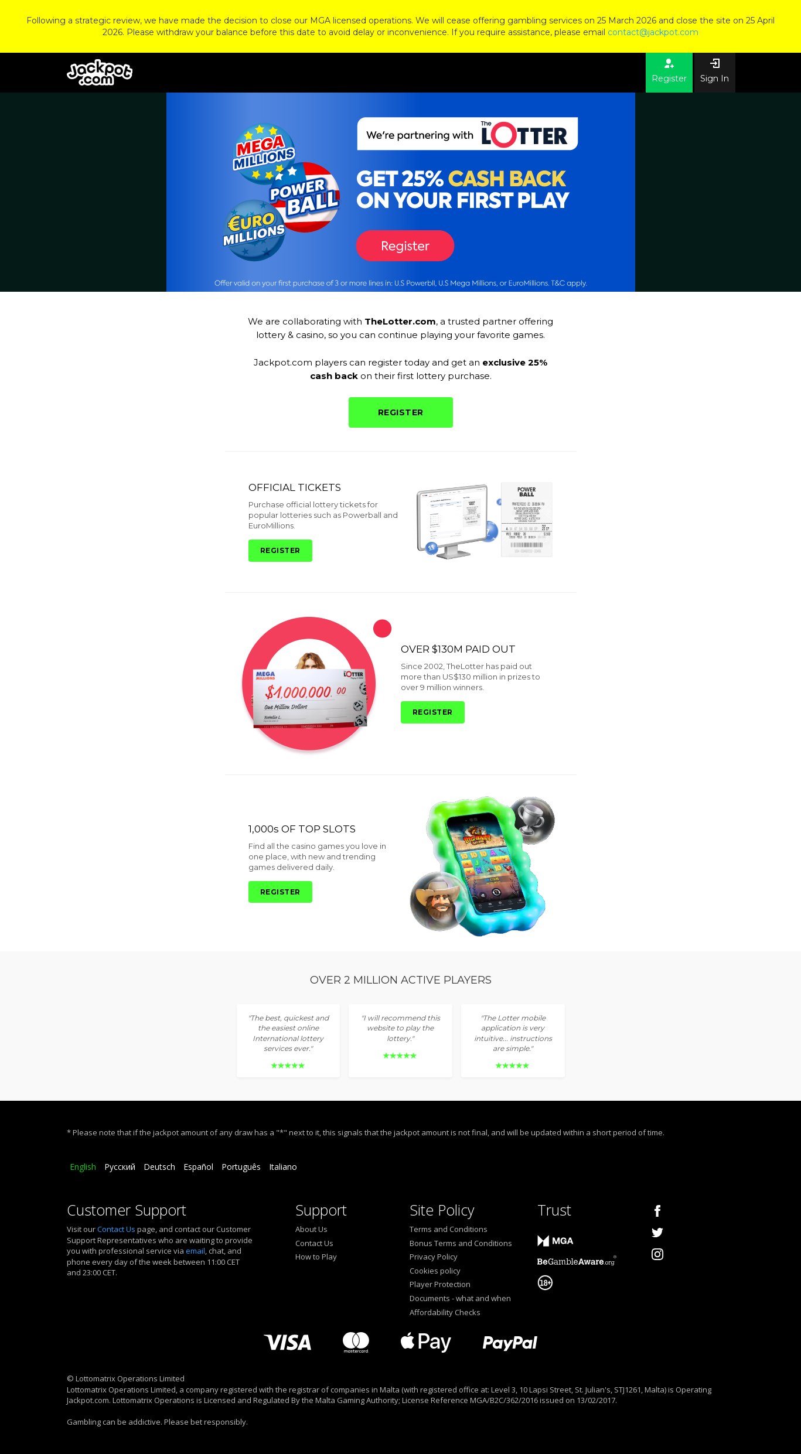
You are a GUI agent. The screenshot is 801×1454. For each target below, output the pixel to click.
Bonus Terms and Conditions (461, 1243)
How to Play (316, 1256)
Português (241, 1166)
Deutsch (159, 1166)
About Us (311, 1229)
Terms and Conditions (449, 1229)
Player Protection (440, 1284)
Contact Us (116, 1229)
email (195, 1250)
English (83, 1166)
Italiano (283, 1166)
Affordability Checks (445, 1312)
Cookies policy (435, 1270)
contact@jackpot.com (653, 32)
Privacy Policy (434, 1256)
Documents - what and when (460, 1298)
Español (198, 1166)
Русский (119, 1166)
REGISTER (401, 412)
